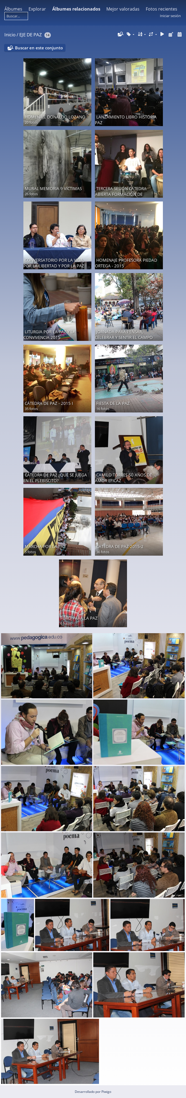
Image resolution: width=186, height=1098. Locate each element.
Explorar (37, 9)
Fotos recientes (161, 9)
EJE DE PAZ (30, 34)
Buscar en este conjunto (39, 47)
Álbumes (13, 9)
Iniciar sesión (170, 15)
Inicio (10, 34)
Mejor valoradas (123, 9)
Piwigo (106, 1091)
